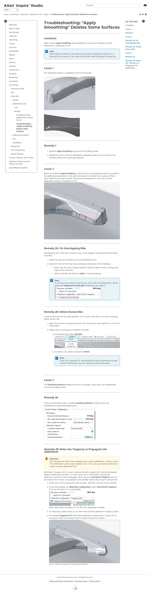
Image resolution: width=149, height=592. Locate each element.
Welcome (13, 25)
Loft (16, 107)
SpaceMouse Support (18, 167)
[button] (8, 25)
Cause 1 (128, 29)
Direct (11, 58)
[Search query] (113, 5)
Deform (12, 62)
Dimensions (14, 70)
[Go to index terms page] (142, 6)
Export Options (17, 154)
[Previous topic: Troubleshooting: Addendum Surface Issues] (140, 14)
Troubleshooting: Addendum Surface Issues (24, 117)
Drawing (12, 73)
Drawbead (17, 142)
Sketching (13, 40)
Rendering (13, 77)
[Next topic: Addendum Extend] (143, 14)
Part (12, 92)
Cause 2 (128, 36)
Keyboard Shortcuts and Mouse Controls (19, 162)
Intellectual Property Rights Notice (61, 581)
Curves (12, 43)
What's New (14, 28)
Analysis (12, 66)
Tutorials (13, 36)
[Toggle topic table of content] (143, 21)
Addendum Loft (36, 14)
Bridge (46, 14)
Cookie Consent (94, 581)
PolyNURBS (14, 51)
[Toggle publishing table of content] (5, 21)
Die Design (15, 14)
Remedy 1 (129, 33)
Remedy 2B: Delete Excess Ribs (133, 48)
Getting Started (17, 88)
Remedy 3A (130, 56)
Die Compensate (18, 150)
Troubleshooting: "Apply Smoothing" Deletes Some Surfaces (74, 14)
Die (14, 139)
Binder (15, 100)
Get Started (14, 32)
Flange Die (15, 146)
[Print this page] (146, 14)
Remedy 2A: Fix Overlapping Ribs (132, 41)
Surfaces (12, 47)
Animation (13, 81)
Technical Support (81, 581)
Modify (12, 55)
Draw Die (24, 14)
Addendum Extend (21, 135)
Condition (129, 25)
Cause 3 (128, 53)
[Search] (138, 5)
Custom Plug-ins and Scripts (21, 157)
